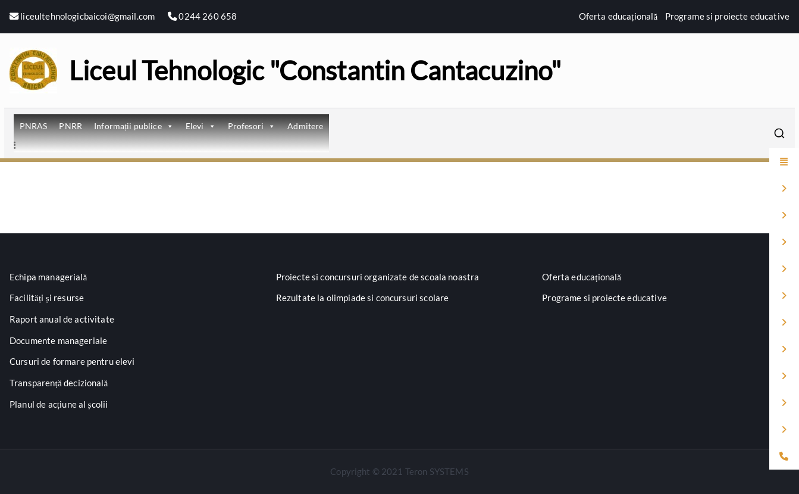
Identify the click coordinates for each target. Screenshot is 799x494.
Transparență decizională (59, 382)
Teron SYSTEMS (437, 471)
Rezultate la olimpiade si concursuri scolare (362, 297)
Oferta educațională (618, 16)
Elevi (201, 126)
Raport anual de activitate (62, 319)
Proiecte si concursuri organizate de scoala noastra (378, 276)
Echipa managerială (48, 276)
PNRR (70, 126)
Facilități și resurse (47, 297)
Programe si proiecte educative (727, 16)
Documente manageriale (58, 340)
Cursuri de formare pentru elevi (72, 361)
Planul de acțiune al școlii (59, 404)
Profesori (252, 126)
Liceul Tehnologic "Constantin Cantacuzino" (315, 70)
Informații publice (134, 126)
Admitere (305, 126)
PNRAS (34, 126)
